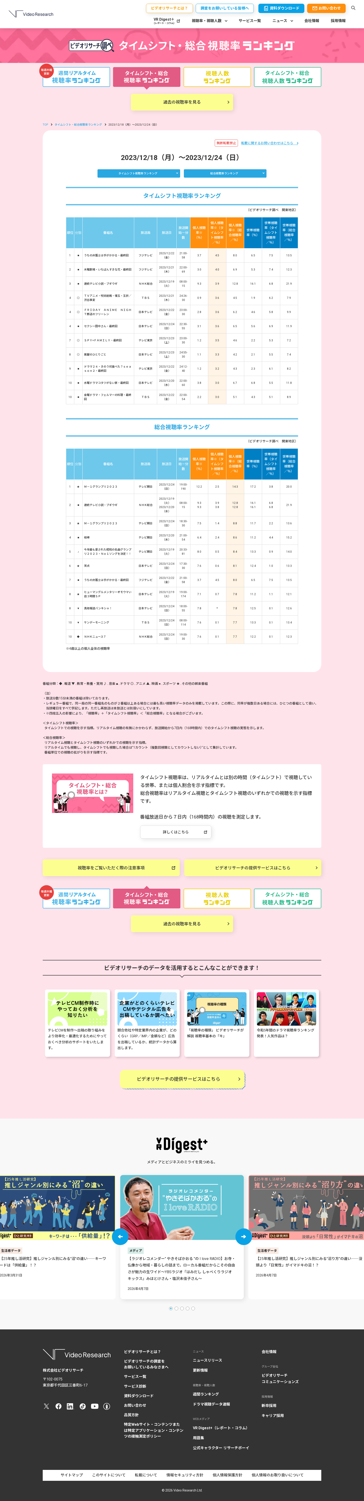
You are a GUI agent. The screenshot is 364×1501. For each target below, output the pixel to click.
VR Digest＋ (164, 21)
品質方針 (131, 1415)
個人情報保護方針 (227, 1475)
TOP (45, 124)
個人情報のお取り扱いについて (278, 1475)
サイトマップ (72, 1475)
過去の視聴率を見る (182, 102)
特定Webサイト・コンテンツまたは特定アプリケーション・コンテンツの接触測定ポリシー (153, 1430)
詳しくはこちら (176, 832)
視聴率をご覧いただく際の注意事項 (111, 867)
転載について (146, 1475)
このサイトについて (109, 1475)
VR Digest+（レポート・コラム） (221, 1428)
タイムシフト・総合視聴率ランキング (78, 124)
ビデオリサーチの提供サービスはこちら (252, 867)
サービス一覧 (250, 21)
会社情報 (311, 21)
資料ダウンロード (139, 1396)
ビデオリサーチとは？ (142, 1352)
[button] (120, 1236)
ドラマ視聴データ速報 (211, 1404)
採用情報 (338, 21)
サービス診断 (135, 1386)
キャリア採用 (273, 1415)
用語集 (198, 1438)
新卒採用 (269, 1405)
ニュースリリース (207, 1360)
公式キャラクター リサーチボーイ (221, 1448)
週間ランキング (206, 1394)
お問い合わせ (135, 1405)
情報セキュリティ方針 (184, 1475)
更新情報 (200, 1370)
